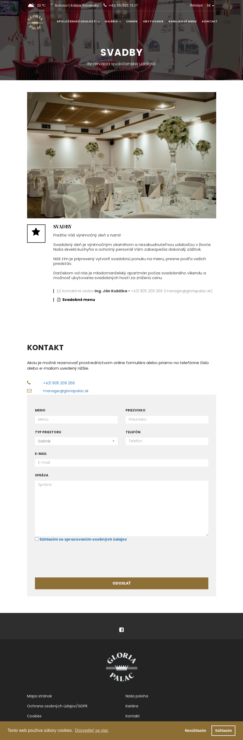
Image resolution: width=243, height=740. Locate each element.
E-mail (41, 453)
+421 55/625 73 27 (123, 5)
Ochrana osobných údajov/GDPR (57, 706)
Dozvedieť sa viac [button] (91, 730)
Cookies (34, 716)
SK (210, 5)
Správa (41, 475)
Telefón (133, 432)
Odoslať (121, 583)
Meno (40, 410)
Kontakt (210, 21)
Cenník (132, 21)
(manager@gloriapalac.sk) (188, 291)
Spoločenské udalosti (78, 21)
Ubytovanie (153, 21)
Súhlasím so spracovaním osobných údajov (83, 539)
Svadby (62, 226)
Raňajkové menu (183, 21)
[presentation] (75, 559)
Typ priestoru (48, 432)
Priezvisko (136, 410)
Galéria (113, 21)
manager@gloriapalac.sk (66, 391)
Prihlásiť (196, 5)
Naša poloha (137, 696)
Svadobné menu (78, 299)
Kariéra (132, 706)
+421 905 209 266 (147, 291)
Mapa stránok (39, 696)
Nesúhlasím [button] (195, 730)
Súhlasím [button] (223, 730)
